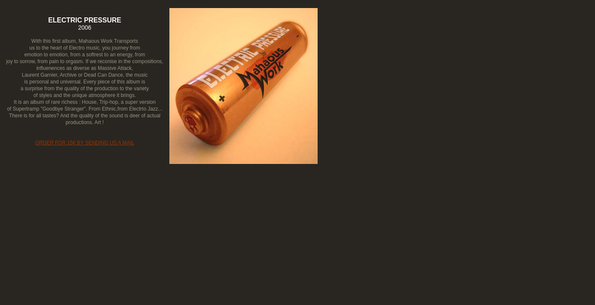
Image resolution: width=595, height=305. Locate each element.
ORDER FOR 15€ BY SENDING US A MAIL (84, 143)
